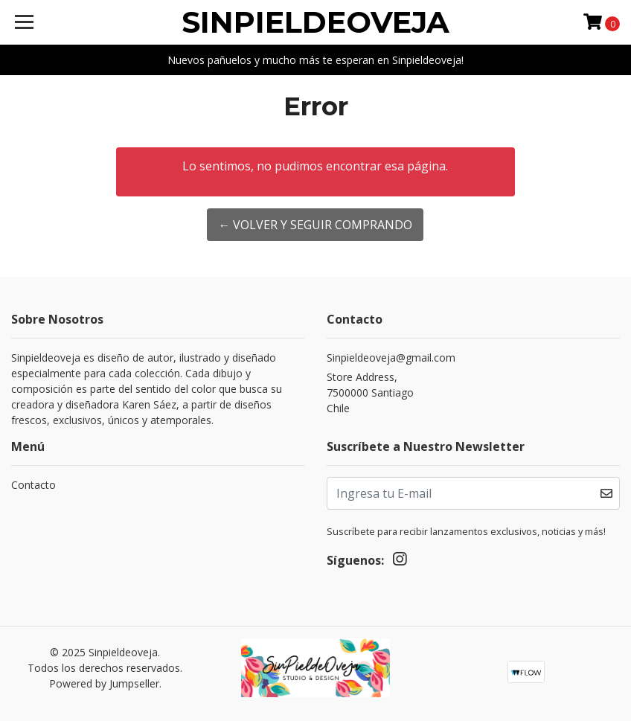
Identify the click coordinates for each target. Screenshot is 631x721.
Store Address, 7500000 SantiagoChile (370, 392)
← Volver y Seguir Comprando (315, 225)
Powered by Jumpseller (104, 683)
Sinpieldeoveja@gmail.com (391, 357)
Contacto (33, 485)
